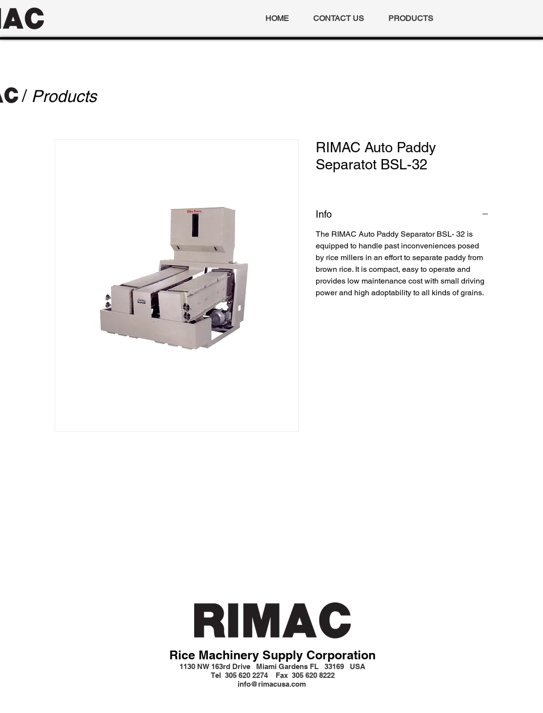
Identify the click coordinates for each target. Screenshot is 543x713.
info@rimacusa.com (272, 684)
